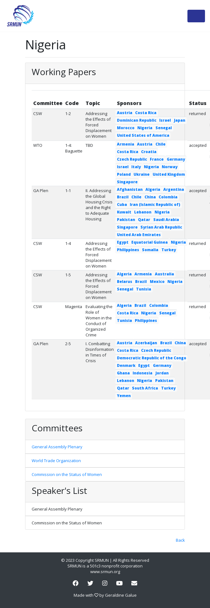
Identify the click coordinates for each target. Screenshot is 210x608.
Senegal (163, 127)
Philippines (128, 249)
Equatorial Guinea (149, 242)
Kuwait (124, 212)
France (157, 159)
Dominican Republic (136, 120)
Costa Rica (145, 112)
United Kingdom (169, 174)
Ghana (123, 373)
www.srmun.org (105, 571)
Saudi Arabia (166, 219)
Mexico (157, 281)
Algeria (152, 189)
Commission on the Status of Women (67, 474)
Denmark (126, 365)
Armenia (125, 144)
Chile (160, 144)
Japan (179, 120)
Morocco (125, 127)
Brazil (123, 197)
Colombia (168, 197)
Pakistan (126, 219)
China (150, 197)
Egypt (123, 242)
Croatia (148, 151)
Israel (165, 120)
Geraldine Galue (121, 595)
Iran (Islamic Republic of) (155, 204)
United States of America (143, 135)
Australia (164, 274)
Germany (176, 159)
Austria (124, 112)
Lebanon (142, 212)
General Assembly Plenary (57, 447)
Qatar (144, 219)
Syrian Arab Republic (161, 227)
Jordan (162, 373)
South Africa (145, 388)
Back (180, 540)
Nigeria (144, 127)
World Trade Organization (56, 460)
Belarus (124, 281)
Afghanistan (130, 189)
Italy (136, 166)
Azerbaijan (146, 342)
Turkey (168, 249)
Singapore (127, 182)
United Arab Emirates (139, 234)
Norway (169, 166)
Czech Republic (132, 159)
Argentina (173, 189)
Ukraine (142, 174)
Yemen (124, 395)
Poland (124, 174)
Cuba (122, 204)
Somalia (150, 249)
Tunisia (143, 289)
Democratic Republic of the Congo (151, 358)
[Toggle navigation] (196, 16)
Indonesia (142, 373)
